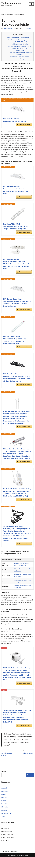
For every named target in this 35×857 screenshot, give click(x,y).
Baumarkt (28, 28)
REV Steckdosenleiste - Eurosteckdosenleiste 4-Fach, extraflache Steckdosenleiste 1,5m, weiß (15, 190)
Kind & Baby (5, 807)
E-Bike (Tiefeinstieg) (7, 834)
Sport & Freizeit (6, 813)
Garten (3, 800)
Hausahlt (4, 804)
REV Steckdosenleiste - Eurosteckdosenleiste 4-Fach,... (14, 120)
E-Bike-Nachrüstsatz (7, 838)
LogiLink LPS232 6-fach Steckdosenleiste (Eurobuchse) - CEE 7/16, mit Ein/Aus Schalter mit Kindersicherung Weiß (16, 340)
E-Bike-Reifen (5, 841)
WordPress (24, 855)
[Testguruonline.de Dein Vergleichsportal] (11, 4)
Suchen (29, 775)
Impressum (5, 851)
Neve (8, 855)
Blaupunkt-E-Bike (6, 831)
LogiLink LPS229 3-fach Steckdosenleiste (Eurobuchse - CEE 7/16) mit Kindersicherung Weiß (16, 226)
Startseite (4, 14)
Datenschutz (15, 851)
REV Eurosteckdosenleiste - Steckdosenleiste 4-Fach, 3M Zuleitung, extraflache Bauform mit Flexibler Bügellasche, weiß (17, 302)
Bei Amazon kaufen (24, 124)
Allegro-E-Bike (5, 828)
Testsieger (19, 50)
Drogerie (4, 794)
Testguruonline (8, 28)
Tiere (3, 816)
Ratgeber (4, 810)
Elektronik (4, 797)
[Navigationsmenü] (31, 4)
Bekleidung (4, 791)
